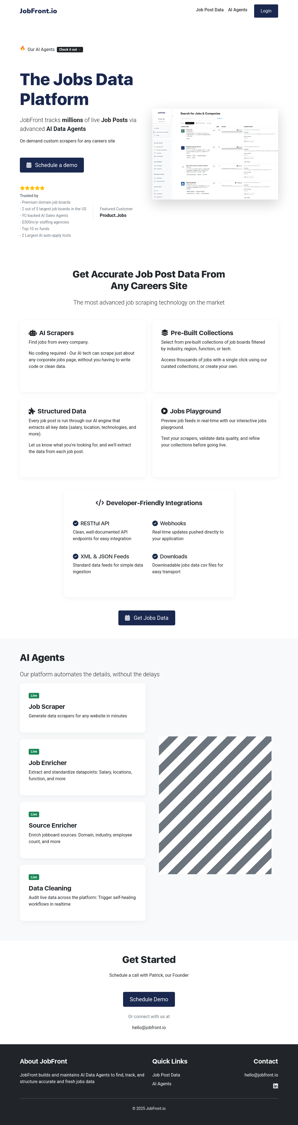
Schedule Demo (149, 999)
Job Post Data (210, 9)
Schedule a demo (51, 165)
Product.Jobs (113, 215)
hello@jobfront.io (149, 1027)
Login (266, 11)
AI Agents (238, 9)
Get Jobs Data (146, 618)
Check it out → (70, 50)
